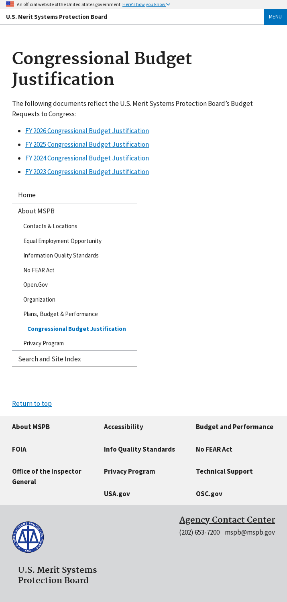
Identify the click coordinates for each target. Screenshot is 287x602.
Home (27, 195)
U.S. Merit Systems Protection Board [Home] (56, 16)
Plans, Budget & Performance (60, 314)
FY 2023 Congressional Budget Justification (87, 171)
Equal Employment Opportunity (62, 241)
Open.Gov (35, 284)
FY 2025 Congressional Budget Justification (87, 144)
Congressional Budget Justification (76, 328)
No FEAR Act (39, 270)
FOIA (19, 449)
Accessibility (123, 426)
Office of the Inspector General (46, 476)
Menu (275, 16)
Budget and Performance (234, 426)
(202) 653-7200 (199, 532)
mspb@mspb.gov (250, 532)
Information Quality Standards (61, 255)
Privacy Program (43, 343)
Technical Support (224, 471)
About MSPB (36, 211)
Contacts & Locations (50, 226)
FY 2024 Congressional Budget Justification (87, 158)
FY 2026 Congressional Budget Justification (87, 130)
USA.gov (117, 493)
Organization (39, 299)
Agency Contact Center (227, 520)
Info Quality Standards (139, 449)
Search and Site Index (49, 359)
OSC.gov (209, 493)
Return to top (32, 403)
